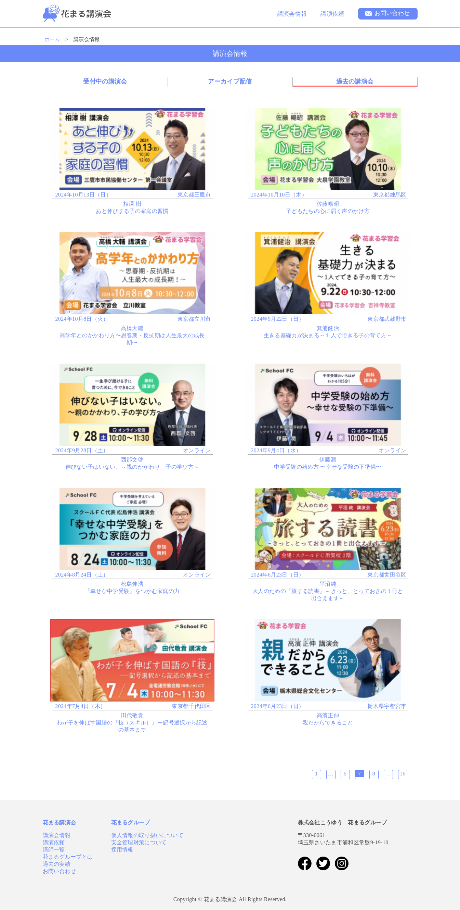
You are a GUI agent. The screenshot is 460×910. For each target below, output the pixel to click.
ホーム (52, 39)
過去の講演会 (355, 81)
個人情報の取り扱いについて (147, 835)
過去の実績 (57, 864)
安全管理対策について (139, 842)
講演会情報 (292, 14)
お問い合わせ (392, 13)
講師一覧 (54, 849)
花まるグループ (130, 822)
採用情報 (122, 849)
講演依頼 (332, 14)
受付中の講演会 (105, 81)
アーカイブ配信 (230, 81)
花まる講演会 (59, 822)
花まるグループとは (68, 857)
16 (402, 773)
